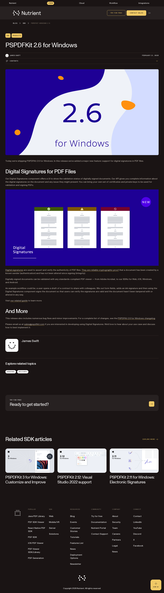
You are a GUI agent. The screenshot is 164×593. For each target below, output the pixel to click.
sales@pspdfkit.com (34, 324)
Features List (76, 543)
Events (73, 522)
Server (52, 528)
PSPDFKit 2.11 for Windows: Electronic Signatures (132, 480)
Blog (72, 516)
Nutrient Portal (98, 528)
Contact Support (99, 533)
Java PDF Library (36, 516)
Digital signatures (14, 270)
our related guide (19, 300)
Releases (23, 371)
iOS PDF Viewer (35, 543)
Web (51, 516)
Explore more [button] (151, 439)
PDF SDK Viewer (36, 522)
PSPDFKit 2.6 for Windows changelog (136, 318)
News (73, 549)
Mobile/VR (54, 522)
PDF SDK (32, 537)
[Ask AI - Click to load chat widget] (156, 585)
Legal (115, 545)
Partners (116, 539)
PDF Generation (36, 558)
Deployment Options (76, 556)
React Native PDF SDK (36, 530)
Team (115, 528)
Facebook (138, 545)
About (115, 516)
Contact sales (136, 13)
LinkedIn (137, 522)
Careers (116, 533)
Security (116, 522)
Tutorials (74, 537)
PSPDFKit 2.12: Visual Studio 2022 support (74, 480)
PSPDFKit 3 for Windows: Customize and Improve (26, 480)
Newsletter (75, 564)
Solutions (54, 533)
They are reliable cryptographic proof (100, 270)
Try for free (116, 13)
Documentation (99, 522)
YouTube (137, 528)
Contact (137, 516)
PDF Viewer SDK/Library (34, 551)
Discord (137, 533)
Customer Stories (75, 530)
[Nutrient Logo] (27, 13)
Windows (10, 371)
